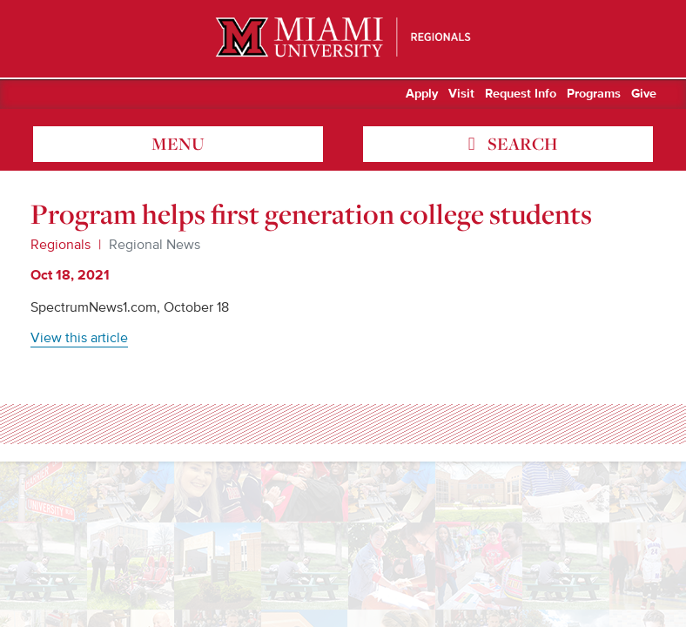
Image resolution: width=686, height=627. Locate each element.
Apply (422, 94)
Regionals (60, 244)
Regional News (154, 244)
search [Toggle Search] (520, 143)
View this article (79, 338)
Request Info (520, 94)
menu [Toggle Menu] (178, 143)
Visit (461, 94)
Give (643, 94)
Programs (594, 94)
